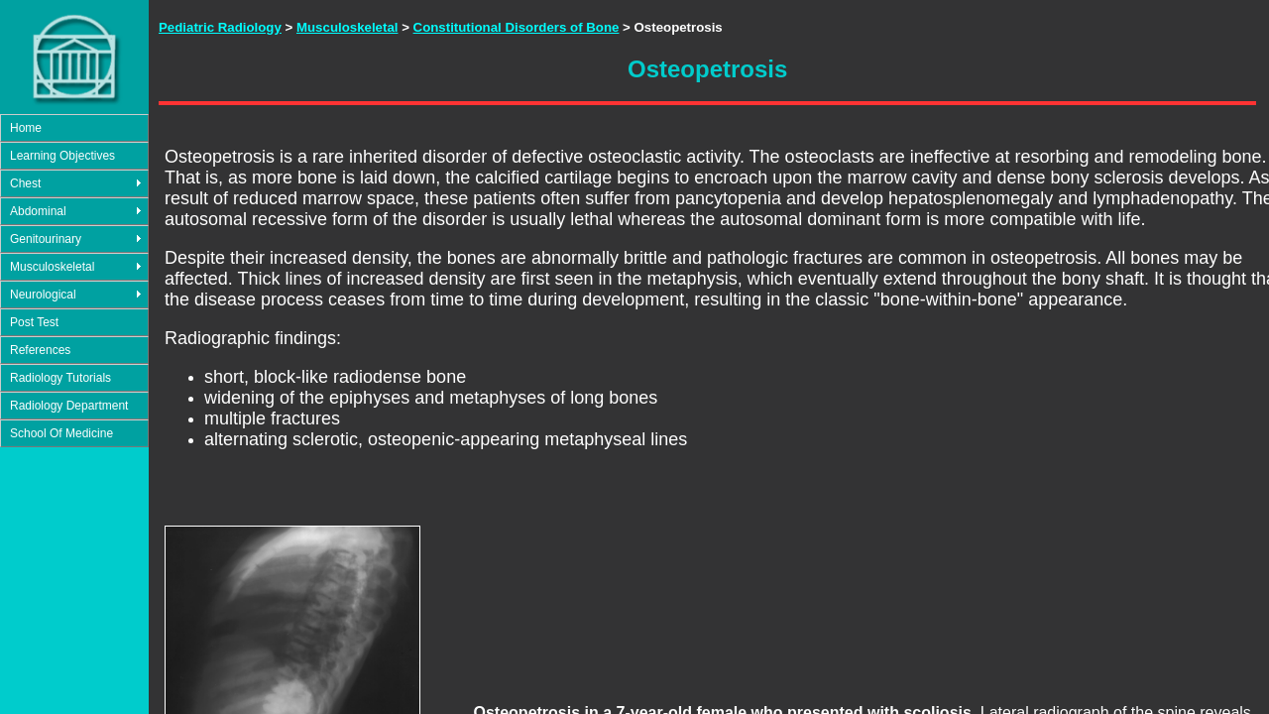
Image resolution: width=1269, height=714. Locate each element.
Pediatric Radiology (220, 27)
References (40, 350)
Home (26, 128)
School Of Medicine (61, 433)
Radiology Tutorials (60, 378)
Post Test (34, 322)
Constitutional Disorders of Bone (516, 27)
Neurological (43, 294)
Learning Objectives (62, 156)
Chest (25, 183)
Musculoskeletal (52, 267)
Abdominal (38, 211)
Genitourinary (45, 239)
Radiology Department (69, 406)
